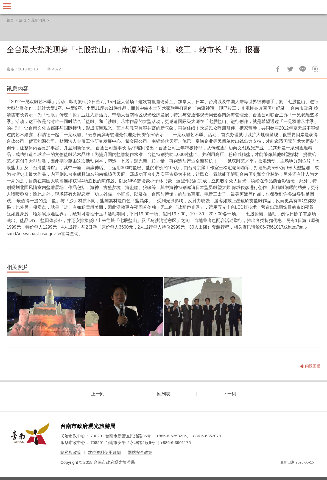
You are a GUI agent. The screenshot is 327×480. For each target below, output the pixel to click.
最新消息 (38, 20)
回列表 (163, 393)
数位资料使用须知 (104, 452)
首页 (10, 20)
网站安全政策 (140, 452)
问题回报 (314, 69)
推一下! (290, 69)
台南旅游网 (163, 6)
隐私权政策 (70, 452)
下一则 (229, 393)
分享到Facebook (277, 69)
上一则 (97, 393)
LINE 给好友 (302, 69)
